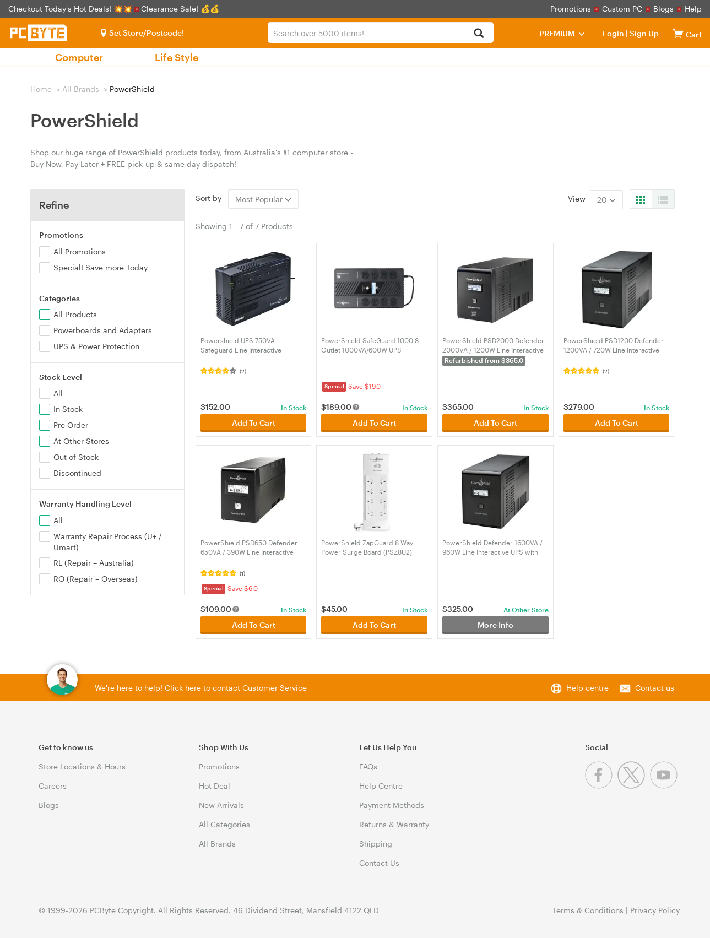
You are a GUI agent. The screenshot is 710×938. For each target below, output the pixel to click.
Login (613, 33)
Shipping (375, 843)
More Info (495, 625)
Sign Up (643, 33)
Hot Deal (214, 785)
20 (606, 199)
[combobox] (380, 32)
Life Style (176, 57)
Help (693, 8)
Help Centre (381, 785)
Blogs (663, 8)
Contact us (654, 687)
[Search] (479, 33)
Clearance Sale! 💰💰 (180, 8)
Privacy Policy (655, 910)
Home (41, 89)
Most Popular (263, 199)
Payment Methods (391, 805)
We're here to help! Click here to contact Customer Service (201, 687)
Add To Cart (253, 422)
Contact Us (379, 862)
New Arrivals (221, 805)
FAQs (368, 766)
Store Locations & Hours (82, 766)
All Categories (224, 824)
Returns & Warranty (394, 824)
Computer (79, 57)
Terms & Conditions (588, 910)
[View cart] (678, 33)
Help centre (587, 687)
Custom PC (622, 8)
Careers (53, 785)
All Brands (80, 89)
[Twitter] (633, 785)
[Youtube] (665, 785)
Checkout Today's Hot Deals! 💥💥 (71, 8)
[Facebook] (601, 785)
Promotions (570, 8)
